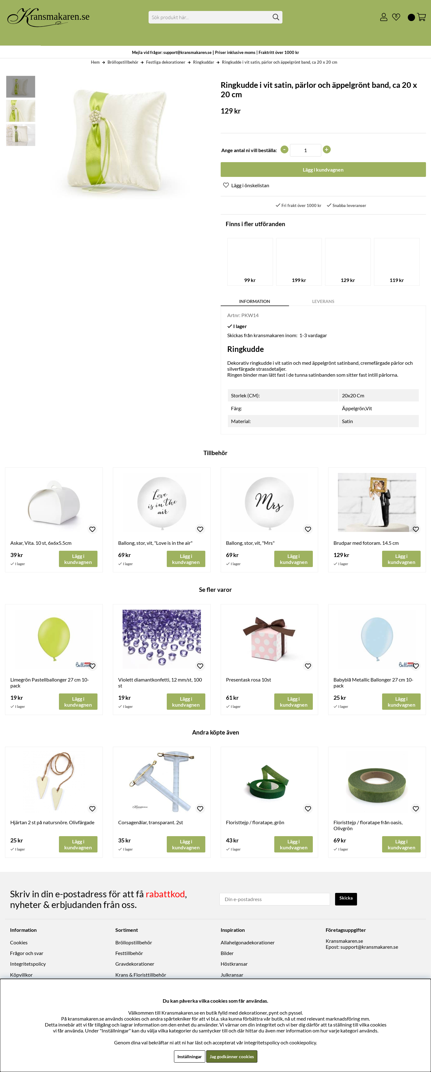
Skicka (347, 900)
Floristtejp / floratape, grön (255, 825)
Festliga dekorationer (165, 62)
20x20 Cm (353, 397)
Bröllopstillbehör (123, 62)
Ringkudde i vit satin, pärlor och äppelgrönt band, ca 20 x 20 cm (279, 62)
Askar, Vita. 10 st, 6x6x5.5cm (40, 544)
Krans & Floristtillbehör (140, 976)
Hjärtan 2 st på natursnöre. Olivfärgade (52, 825)
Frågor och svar (26, 955)
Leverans (323, 302)
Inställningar (186, 1056)
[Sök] (215, 17)
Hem (95, 62)
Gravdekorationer (134, 965)
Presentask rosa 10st (248, 681)
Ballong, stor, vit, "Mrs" (250, 544)
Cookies (19, 944)
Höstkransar (234, 965)
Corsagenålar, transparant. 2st (150, 825)
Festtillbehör (129, 955)
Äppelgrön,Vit (357, 409)
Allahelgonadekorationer (248, 944)
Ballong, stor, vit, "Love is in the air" (155, 544)
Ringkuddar (203, 62)
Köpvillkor (21, 976)
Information (254, 302)
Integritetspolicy (28, 965)
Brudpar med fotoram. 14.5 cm (366, 544)
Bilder (227, 955)
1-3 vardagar (313, 336)
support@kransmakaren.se (369, 948)
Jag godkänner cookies (233, 1056)
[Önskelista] (393, 17)
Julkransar (232, 976)
